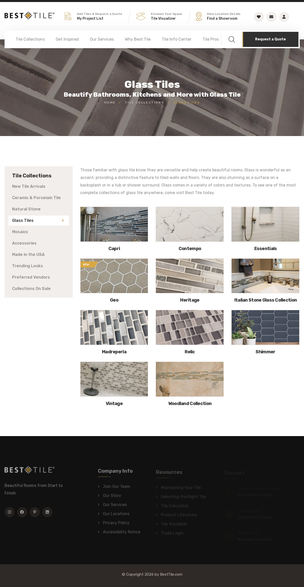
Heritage (189, 300)
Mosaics (20, 231)
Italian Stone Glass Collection (265, 300)
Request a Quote (270, 39)
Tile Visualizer (163, 18)
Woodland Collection (189, 403)
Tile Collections (30, 39)
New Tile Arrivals (28, 186)
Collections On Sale (31, 288)
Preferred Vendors (31, 277)
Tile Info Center (176, 39)
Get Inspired (67, 39)
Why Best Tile (138, 39)
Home (110, 102)
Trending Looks (27, 265)
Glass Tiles (23, 220)
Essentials (265, 248)
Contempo (190, 248)
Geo (114, 300)
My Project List (90, 18)
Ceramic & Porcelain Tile (36, 197)
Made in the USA (28, 254)
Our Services (102, 39)
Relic (190, 352)
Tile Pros (211, 39)
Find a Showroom (222, 18)
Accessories (24, 243)
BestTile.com (171, 574)
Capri (114, 248)
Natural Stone (26, 209)
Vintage (114, 403)
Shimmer (265, 352)
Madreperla (114, 352)
